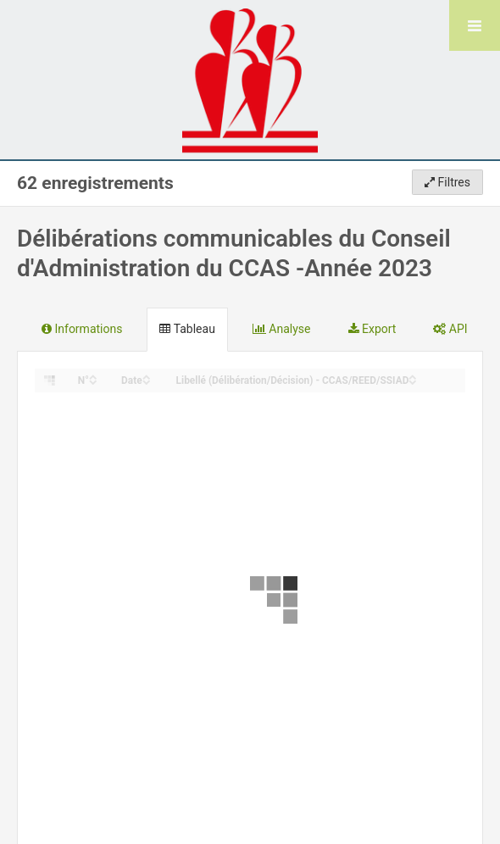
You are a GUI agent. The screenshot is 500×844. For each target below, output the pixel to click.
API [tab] (450, 329)
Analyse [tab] (282, 329)
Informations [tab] (82, 329)
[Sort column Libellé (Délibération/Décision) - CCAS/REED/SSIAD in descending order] (412, 381)
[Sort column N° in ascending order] (93, 376)
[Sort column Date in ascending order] (146, 376)
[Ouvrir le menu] (474, 25)
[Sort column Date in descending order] (146, 381)
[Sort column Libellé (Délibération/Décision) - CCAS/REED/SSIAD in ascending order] (412, 376)
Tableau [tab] (186, 329)
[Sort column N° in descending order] (93, 381)
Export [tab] (372, 329)
